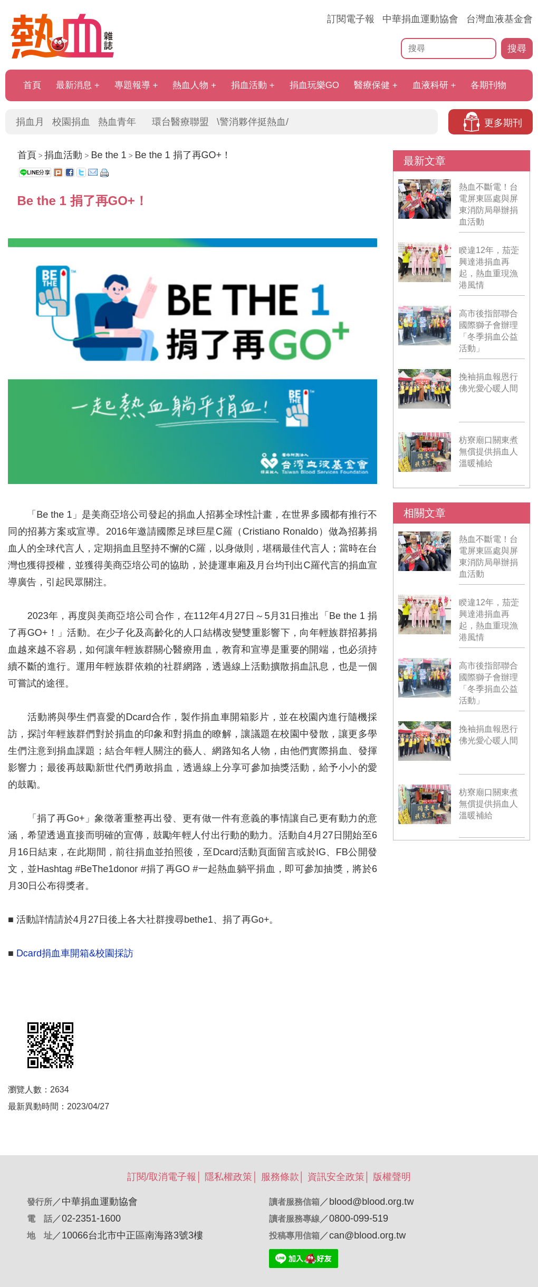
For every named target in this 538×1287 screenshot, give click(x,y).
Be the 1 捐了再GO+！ (182, 155)
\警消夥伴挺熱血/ (253, 122)
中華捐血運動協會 (420, 19)
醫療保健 (372, 85)
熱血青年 (117, 122)
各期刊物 (488, 85)
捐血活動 (249, 85)
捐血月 (30, 122)
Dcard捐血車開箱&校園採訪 (76, 953)
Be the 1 (108, 155)
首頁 (32, 85)
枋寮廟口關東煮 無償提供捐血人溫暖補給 (488, 452)
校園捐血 (71, 122)
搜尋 (516, 48)
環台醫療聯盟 (180, 122)
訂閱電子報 (350, 19)
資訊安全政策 (336, 1177)
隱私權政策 (228, 1177)
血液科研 (430, 85)
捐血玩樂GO (314, 85)
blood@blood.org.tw (371, 1201)
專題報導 (132, 85)
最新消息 (74, 85)
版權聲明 (392, 1177)
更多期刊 (503, 123)
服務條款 (280, 1177)
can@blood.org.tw (367, 1235)
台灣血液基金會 (499, 19)
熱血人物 (190, 85)
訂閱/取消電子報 (161, 1177)
